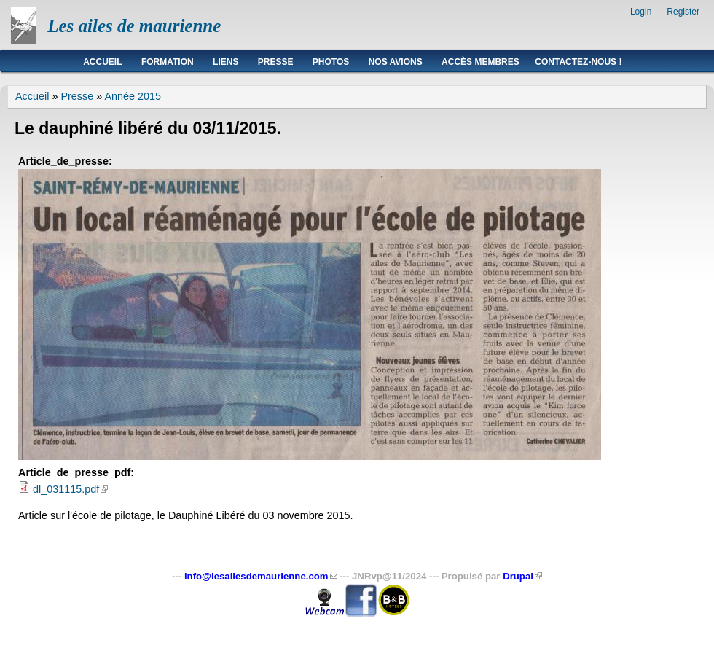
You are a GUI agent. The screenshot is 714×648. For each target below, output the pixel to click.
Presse (276, 62)
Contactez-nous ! (578, 62)
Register (683, 12)
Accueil (102, 62)
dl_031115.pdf (70, 489)
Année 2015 (132, 96)
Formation (167, 62)
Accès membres (480, 62)
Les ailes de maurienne (134, 26)
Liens (225, 62)
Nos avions (396, 62)
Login (640, 12)
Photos (331, 62)
